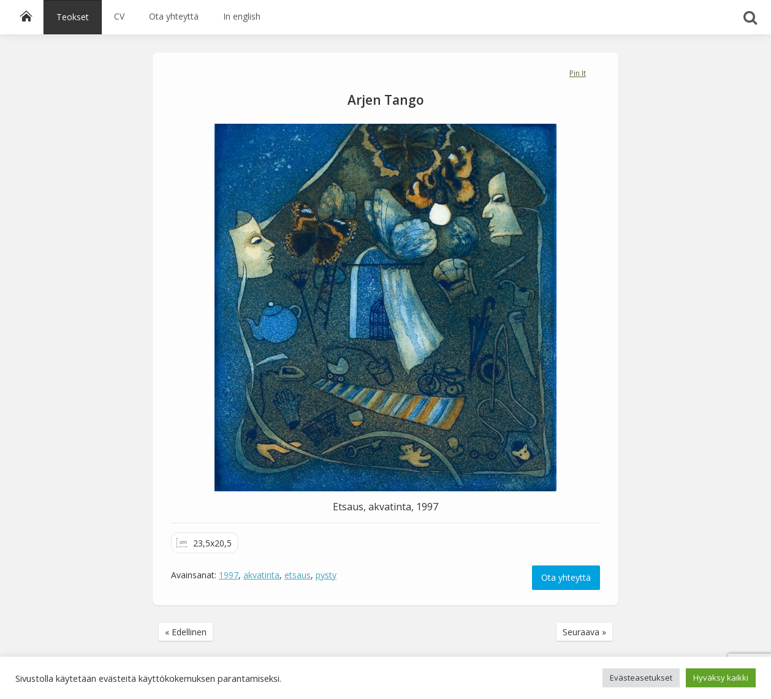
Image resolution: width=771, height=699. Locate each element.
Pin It (577, 73)
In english (241, 16)
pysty (326, 575)
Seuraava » (584, 632)
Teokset (72, 17)
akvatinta (261, 575)
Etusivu (30, 16)
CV (119, 16)
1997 (228, 575)
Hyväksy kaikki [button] (720, 677)
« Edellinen (186, 632)
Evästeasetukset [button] (641, 677)
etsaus (297, 575)
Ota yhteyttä (174, 16)
